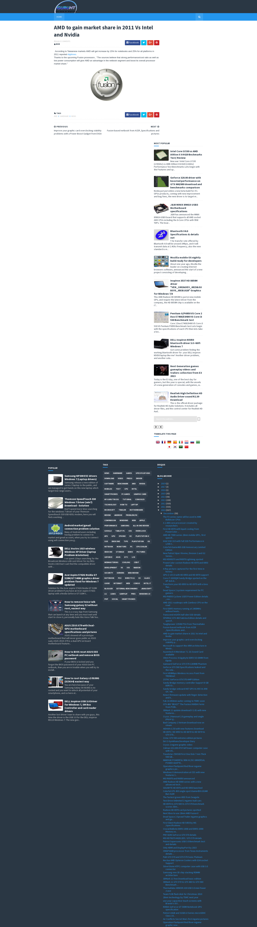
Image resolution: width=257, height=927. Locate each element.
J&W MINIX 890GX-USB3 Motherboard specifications (190, 90)
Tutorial (127, 382)
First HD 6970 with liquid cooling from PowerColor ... (181, 413)
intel (134, 371)
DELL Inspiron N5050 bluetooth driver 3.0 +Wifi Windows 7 (191, 225)
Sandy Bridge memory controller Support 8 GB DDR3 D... (185, 566)
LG (105, 476)
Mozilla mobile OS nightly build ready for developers (191, 141)
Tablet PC (120, 413)
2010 (163, 392)
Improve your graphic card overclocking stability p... (182, 523)
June (166, 886)
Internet (117, 466)
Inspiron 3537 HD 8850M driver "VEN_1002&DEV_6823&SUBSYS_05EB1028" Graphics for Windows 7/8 (184, 169)
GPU (113, 418)
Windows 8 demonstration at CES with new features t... (184, 656)
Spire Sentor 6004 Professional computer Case (183, 853)
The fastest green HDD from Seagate (181, 679)
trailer (122, 392)
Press (129, 361)
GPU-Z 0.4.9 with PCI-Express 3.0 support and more (185, 840)
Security (108, 455)
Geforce (108, 439)
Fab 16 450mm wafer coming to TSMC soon (184, 583)
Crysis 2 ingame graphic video (177, 627)
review (107, 397)
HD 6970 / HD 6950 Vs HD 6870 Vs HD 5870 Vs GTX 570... (184, 616)
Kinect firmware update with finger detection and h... (185, 579)
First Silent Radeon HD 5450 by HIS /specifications (179, 706)
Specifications (143, 355)
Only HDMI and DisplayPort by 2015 (180, 730)
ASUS (118, 439)
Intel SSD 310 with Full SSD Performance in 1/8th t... (183, 425)
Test (118, 371)
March (167, 896)
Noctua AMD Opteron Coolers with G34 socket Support (185, 744)
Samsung (125, 408)
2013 (163, 382)
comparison (110, 403)
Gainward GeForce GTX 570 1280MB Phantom (185, 546)
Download (109, 361)
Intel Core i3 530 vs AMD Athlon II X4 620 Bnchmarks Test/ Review (192, 37)
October (168, 872)
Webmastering (111, 445)
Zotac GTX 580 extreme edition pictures (182, 620)
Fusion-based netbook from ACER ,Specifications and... (179, 511)
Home (53, 17)
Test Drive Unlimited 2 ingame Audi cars (182, 683)
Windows (124, 403)
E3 (139, 460)
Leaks (113, 476)
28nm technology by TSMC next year (180, 779)
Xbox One (116, 424)
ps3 (119, 460)
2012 (163, 385)
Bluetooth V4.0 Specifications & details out (190, 116)
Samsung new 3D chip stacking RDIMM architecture (181, 756)
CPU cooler (141, 429)
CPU (126, 371)
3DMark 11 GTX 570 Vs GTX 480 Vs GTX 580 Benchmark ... (183, 766)
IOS (128, 450)
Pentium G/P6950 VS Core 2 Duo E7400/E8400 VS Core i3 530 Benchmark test (192, 199)
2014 (163, 379)
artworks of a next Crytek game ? (179, 810)
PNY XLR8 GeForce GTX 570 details (179, 717)
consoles (140, 382)
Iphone (122, 418)
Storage (120, 434)
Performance (110, 408)
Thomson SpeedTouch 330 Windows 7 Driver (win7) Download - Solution (80, 385)
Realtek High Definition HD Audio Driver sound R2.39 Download (192, 279)
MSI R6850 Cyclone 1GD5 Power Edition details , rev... (185, 480)
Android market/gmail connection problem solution (82, 409)
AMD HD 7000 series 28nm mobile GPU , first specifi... (184, 419)
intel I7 (147, 466)
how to (123, 387)
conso (137, 466)
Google (108, 413)
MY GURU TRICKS (111, 382)
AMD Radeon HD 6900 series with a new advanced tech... (182, 665)
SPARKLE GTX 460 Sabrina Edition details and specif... (184, 502)
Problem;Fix (131, 397)
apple (142, 403)
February (168, 899)
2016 (163, 372)
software (109, 366)
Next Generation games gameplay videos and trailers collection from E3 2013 (192, 253)
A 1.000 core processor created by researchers (180, 407)
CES (130, 413)
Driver (139, 361)
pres (133, 476)
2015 (163, 375)
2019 (163, 365)
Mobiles (108, 371)
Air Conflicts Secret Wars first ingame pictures (185, 801)
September (169, 876)
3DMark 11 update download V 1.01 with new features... (184, 594)
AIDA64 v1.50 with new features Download (183, 611)
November (169, 869)
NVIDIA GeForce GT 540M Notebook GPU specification (182, 791)
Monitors (121, 429)
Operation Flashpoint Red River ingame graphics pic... (182, 650)
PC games (125, 376)
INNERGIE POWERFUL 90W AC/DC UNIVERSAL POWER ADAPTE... (184, 644)
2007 (163, 912)
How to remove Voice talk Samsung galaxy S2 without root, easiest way (81, 487)
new (134, 403)
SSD (106, 424)
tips (126, 424)
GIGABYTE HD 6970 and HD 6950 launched (182, 670)
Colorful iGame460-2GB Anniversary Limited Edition (184, 431)
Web (128, 466)
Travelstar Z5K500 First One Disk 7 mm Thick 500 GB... (184, 638)
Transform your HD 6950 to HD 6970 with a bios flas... (185, 468)
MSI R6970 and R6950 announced (179, 660)
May (166, 889)
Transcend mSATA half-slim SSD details (182, 497)
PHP (106, 481)
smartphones (111, 376)
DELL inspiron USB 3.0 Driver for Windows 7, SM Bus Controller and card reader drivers (81, 588)
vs (122, 450)
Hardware (58, 117)
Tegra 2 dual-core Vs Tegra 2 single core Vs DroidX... (184, 822)
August (167, 879)
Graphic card (140, 376)
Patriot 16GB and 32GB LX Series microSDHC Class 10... (184, 797)
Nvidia (142, 366)
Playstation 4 (142, 418)
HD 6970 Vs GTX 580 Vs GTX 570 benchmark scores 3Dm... (183, 688)
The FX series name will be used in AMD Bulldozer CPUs (182, 400)
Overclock (141, 413)
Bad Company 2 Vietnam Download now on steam (183, 606)
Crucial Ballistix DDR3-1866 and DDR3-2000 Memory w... (183, 712)
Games (129, 355)
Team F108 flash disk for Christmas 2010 (182, 776)
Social (115, 481)
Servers (120, 455)
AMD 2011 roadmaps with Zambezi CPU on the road (185, 486)
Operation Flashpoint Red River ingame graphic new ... (182, 806)
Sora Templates (65, 922)
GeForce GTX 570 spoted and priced (180, 826)
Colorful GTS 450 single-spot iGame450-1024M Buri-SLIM (185, 675)
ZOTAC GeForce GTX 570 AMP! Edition (181, 561)
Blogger (108, 471)
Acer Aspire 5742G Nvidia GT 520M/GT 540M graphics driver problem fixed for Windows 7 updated (82, 462)
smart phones (128, 481)
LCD (133, 439)
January (168, 902)
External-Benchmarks (127, 471)
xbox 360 (108, 434)
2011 (163, 389)
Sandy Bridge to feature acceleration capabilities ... (181, 865)
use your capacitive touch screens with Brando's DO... (182, 784)
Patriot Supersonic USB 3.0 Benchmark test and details (184, 725)
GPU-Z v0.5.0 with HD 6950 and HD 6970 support (186, 457)
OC (130, 418)
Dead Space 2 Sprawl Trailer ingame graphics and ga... (185, 700)
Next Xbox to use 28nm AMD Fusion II (180, 695)
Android (118, 397)
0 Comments (59, 42)
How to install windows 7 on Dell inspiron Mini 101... (185, 846)
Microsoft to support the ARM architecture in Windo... (185, 529)
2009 (163, 906)
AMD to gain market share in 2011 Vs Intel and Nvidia (185, 517)
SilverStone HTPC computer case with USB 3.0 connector (185, 750)
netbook (108, 429)
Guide (107, 466)
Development (110, 450)
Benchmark (123, 366)
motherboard (136, 392)
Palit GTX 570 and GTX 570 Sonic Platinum (182, 739)
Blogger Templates (84, 922)
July (166, 882)
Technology (110, 387)
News (68, 117)
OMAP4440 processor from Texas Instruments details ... (185, 735)
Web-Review (133, 455)
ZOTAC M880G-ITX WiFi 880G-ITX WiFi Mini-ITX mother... (184, 831)
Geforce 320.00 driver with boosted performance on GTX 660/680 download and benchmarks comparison (192, 64)
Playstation (138, 424)
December (169, 395)
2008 (163, 909)
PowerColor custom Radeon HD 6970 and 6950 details (185, 446)
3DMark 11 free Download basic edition (182, 760)
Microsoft (109, 392)
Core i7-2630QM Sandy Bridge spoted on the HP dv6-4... (185, 462)
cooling (126, 445)
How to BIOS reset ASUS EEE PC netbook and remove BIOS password (82, 537)
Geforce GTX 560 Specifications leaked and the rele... (184, 551)
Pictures (141, 434)
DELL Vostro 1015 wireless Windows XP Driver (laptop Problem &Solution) (80, 434)
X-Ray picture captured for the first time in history (183, 452)
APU (106, 418)
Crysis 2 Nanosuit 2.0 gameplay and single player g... (183, 600)
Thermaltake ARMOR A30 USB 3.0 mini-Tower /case (184, 772)
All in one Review (141, 408)
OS (149, 424)
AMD (50, 117)
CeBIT (136, 445)
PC (131, 429)
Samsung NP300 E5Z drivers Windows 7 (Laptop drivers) (81, 360)
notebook (109, 460)
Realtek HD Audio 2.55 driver (177, 835)
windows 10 (144, 476)
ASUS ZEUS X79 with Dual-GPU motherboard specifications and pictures (81, 511)
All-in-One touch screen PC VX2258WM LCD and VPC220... (185, 859)
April (166, 892)
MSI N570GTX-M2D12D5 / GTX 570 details (182, 720)
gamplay (123, 476)
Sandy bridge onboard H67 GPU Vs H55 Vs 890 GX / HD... (185, 572)
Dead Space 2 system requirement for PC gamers (183, 474)
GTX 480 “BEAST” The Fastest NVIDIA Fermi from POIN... (183, 588)
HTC (126, 439)
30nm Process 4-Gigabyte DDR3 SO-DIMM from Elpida (185, 541)
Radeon (137, 450)
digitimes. (66, 55)
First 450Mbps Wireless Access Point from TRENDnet (183, 557)
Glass (147, 460)
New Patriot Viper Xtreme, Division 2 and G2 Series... (184, 437)
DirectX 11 (130, 460)
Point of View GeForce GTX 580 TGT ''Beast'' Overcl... (184, 815)
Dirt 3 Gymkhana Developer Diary (179, 623)
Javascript (146, 471)
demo (130, 434)
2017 (163, 369)
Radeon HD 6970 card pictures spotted (182, 692)
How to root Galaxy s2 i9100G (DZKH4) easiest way (82, 562)
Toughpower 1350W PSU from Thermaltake (184, 506)
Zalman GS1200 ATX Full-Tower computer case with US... (185, 632)
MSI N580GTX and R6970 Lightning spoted (183, 441)
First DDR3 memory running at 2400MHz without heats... (182, 492)
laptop (134, 387)
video (120, 361)
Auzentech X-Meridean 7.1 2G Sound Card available (183, 535)
